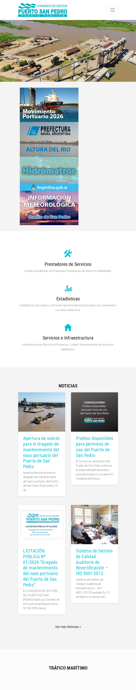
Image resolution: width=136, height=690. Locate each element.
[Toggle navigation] (112, 10)
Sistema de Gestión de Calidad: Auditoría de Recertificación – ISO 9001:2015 (94, 562)
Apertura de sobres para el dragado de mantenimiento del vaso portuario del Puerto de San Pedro (41, 452)
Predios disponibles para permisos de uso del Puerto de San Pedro (94, 447)
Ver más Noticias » (68, 627)
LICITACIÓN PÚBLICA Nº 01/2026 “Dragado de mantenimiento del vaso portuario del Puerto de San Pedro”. (40, 568)
